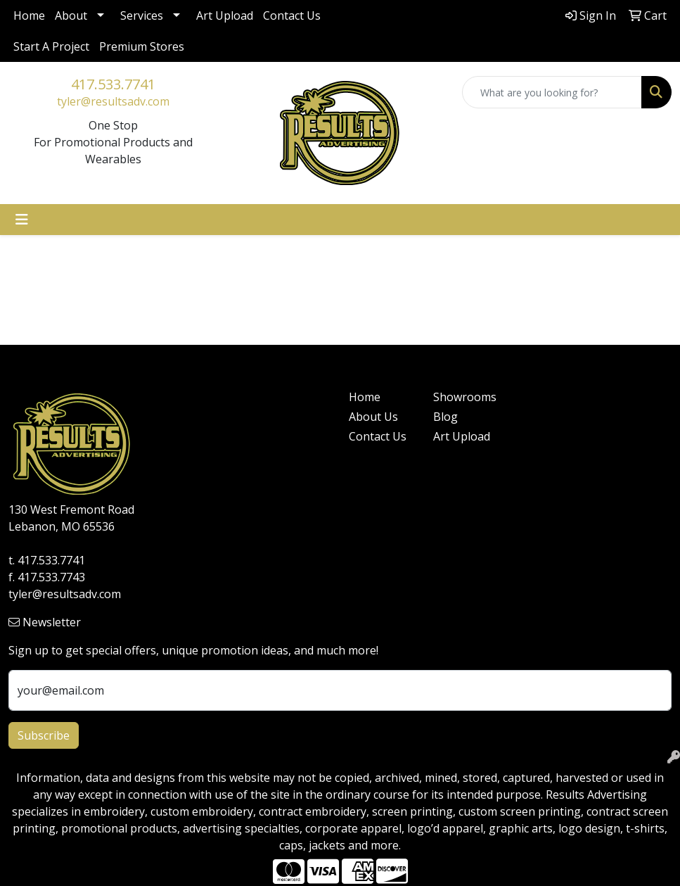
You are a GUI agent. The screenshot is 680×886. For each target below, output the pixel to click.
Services (141, 15)
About (71, 15)
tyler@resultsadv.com (113, 101)
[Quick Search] (552, 92)
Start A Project (51, 46)
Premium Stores (141, 46)
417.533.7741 (113, 84)
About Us (373, 416)
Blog (445, 416)
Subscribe (44, 735)
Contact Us (292, 15)
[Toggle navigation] (22, 219)
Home (29, 15)
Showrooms (464, 397)
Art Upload (224, 15)
